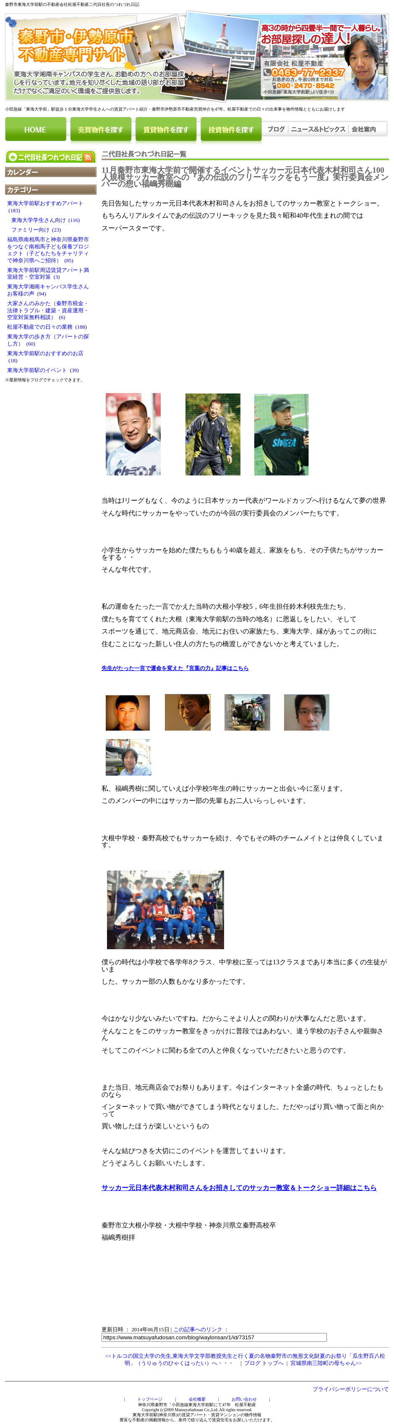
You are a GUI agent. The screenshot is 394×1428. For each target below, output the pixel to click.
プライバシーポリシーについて (351, 1389)
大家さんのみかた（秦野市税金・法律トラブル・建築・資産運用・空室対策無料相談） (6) (48, 310)
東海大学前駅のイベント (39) (43, 370)
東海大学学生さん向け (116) (43, 220)
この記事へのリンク (197, 1330)
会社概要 (197, 1399)
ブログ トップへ (264, 1363)
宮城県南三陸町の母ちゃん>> (326, 1363)
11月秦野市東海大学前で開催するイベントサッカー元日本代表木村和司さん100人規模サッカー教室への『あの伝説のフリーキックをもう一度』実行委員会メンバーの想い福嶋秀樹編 (245, 177)
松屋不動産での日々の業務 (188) (47, 327)
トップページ (149, 1399)
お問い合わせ (244, 1399)
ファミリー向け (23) (34, 230)
